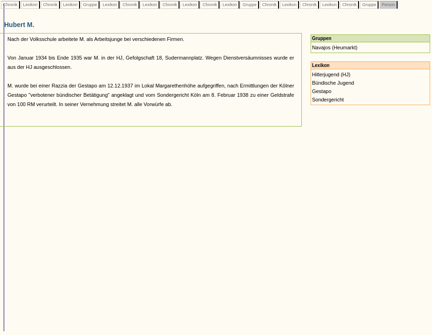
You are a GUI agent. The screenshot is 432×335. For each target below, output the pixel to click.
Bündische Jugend (333, 83)
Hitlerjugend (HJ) (331, 74)
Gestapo (322, 91)
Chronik (10, 4)
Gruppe (90, 4)
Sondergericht (328, 99)
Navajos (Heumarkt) (335, 47)
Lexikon (30, 4)
